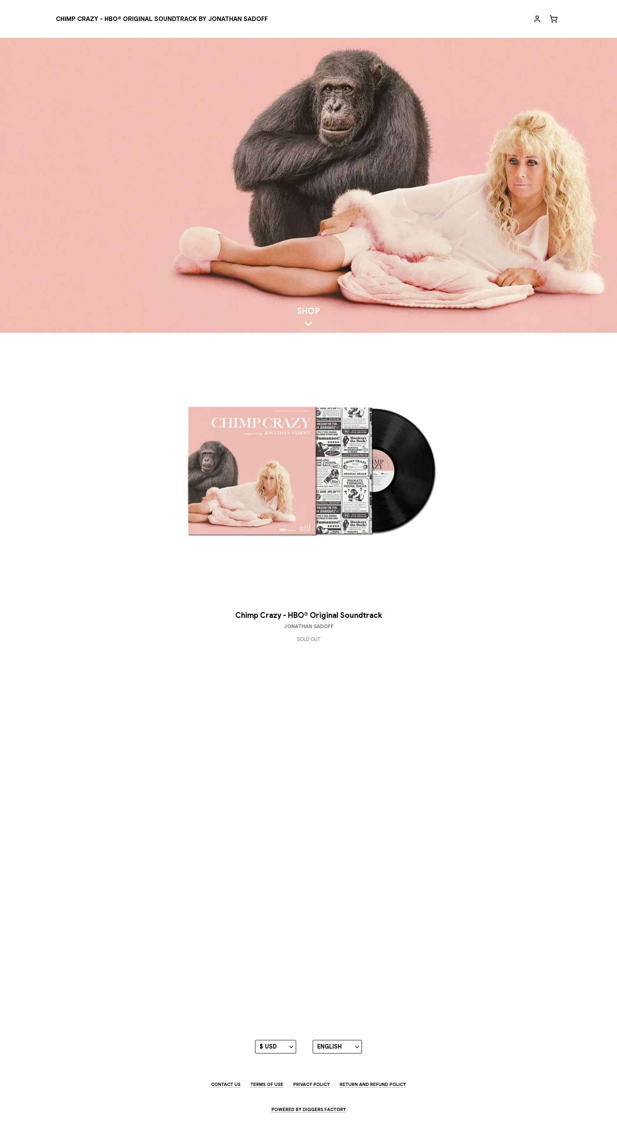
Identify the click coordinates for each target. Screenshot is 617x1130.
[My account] (537, 19)
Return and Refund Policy (373, 1084)
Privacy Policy (311, 1084)
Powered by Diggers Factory (308, 1109)
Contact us (226, 1084)
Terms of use (267, 1084)
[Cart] (553, 19)
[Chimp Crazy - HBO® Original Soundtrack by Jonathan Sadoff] (162, 19)
